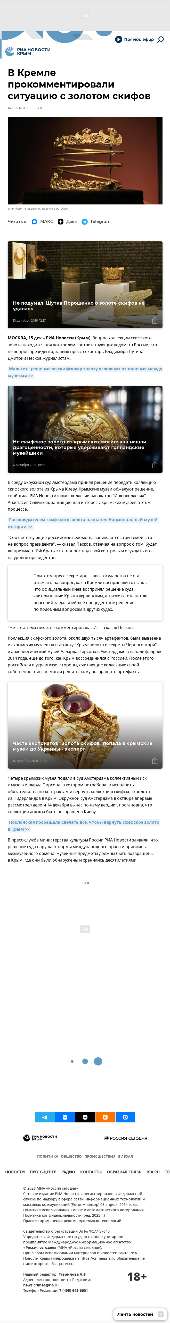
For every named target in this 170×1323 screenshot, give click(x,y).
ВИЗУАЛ (125, 1157)
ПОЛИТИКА (47, 1157)
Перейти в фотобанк (55, 209)
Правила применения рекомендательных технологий (72, 1221)
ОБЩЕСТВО (71, 1157)
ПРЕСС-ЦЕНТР (43, 1173)
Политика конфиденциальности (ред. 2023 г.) (64, 1216)
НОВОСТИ (15, 1173)
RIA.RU (153, 1173)
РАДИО (68, 1173)
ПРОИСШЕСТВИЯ (100, 1157)
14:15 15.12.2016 (18, 108)
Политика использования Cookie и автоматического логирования (83, 1210)
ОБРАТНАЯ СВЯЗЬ (124, 1173)
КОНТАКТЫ (91, 1173)
